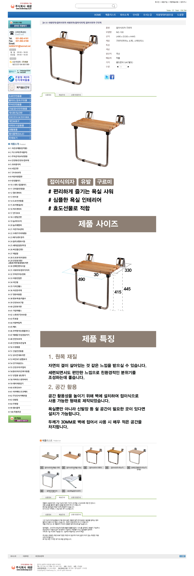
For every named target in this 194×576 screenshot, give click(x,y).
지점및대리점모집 (164, 14)
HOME (97, 14)
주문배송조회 (173, 2)
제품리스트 (110, 14)
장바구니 (183, 2)
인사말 (136, 14)
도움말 (180, 14)
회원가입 (164, 2)
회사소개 (124, 14)
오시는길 (147, 14)
